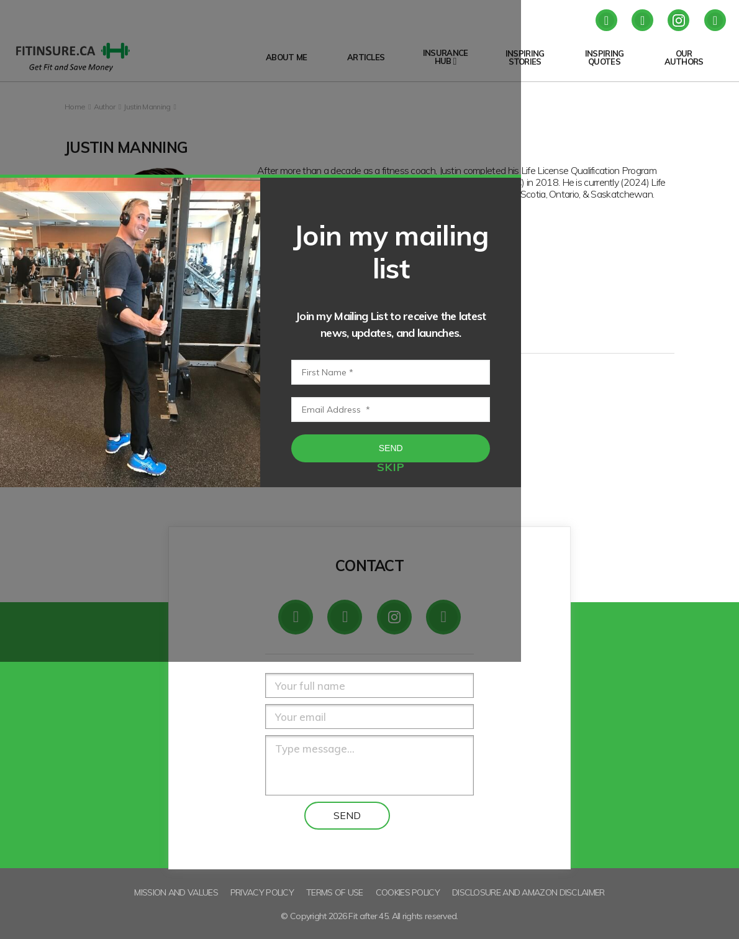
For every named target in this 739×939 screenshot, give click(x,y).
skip (525, 613)
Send (525, 546)
